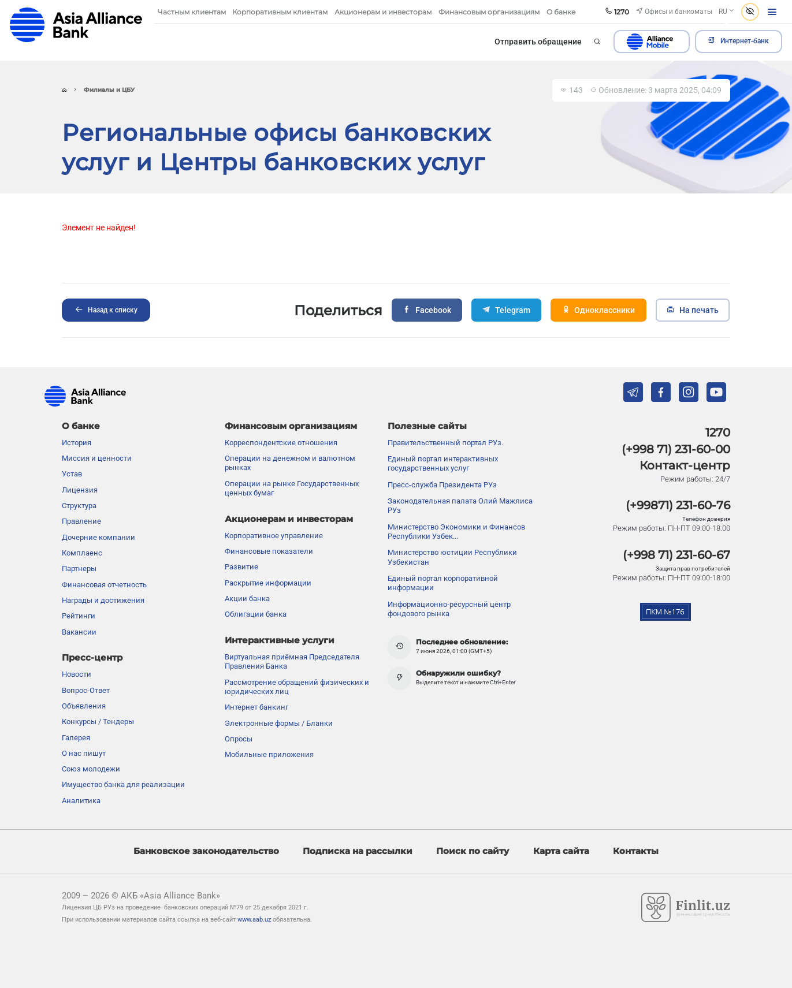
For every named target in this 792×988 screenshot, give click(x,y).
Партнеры (79, 568)
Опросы (238, 739)
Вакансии (79, 632)
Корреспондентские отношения (281, 442)
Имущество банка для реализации (123, 784)
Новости (76, 674)
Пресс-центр (92, 658)
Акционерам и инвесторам (289, 519)
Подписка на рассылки (357, 851)
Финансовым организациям (291, 426)
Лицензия (80, 490)
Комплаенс (82, 553)
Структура (79, 505)
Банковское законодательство (206, 851)
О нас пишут (84, 753)
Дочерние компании (98, 537)
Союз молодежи (91, 769)
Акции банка (247, 598)
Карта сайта (561, 851)
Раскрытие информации (268, 583)
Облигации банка (256, 614)
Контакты (636, 851)
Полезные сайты (427, 426)
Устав (72, 473)
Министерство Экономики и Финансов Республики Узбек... (456, 531)
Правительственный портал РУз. (445, 442)
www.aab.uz (254, 919)
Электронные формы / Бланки (279, 723)
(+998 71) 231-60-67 (676, 555)
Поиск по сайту (472, 851)
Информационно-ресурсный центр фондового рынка (449, 609)
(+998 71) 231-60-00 (676, 449)
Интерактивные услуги (279, 640)
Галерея (76, 737)
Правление (81, 521)
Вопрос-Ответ (86, 690)
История (76, 442)
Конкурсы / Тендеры (98, 721)
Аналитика (81, 800)
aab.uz (76, 25)
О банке (81, 426)
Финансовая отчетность (104, 584)
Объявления (84, 706)
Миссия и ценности (97, 458)
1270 (717, 432)
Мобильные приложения (269, 754)
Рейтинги (78, 616)
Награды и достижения (103, 600)
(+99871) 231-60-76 (678, 505)
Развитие (241, 566)
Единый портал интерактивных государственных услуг (443, 463)
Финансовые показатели (269, 551)
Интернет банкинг (256, 707)
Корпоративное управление (274, 535)
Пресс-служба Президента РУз (442, 484)
